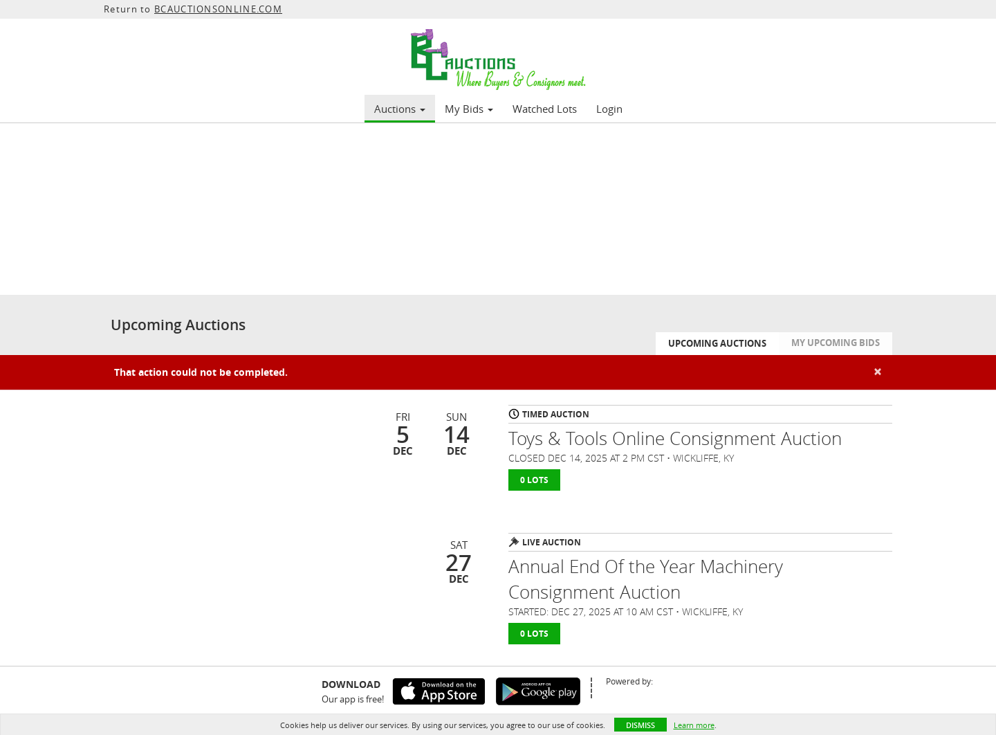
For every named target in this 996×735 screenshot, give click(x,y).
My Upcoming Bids (835, 342)
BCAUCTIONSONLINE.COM (218, 9)
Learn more (694, 725)
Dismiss (640, 725)
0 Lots (534, 480)
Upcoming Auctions (717, 343)
